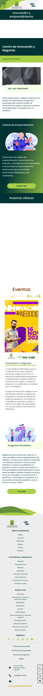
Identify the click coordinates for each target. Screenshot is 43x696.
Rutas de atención (20, 630)
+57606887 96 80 (20, 675)
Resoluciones (20, 606)
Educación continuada (20, 574)
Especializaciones (20, 564)
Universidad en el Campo (20, 580)
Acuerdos (20, 609)
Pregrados (20, 561)
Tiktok (27, 639)
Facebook (9, 639)
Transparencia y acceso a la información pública (20, 598)
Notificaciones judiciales (21, 650)
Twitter (13, 639)
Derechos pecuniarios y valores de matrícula (20, 616)
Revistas (20, 544)
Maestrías (20, 567)
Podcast (20, 547)
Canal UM (20, 538)
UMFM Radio (20, 541)
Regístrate (22, 186)
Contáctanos (18, 681)
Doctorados (20, 571)
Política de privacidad (21, 646)
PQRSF (21, 659)
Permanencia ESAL (20, 620)
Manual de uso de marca (20, 627)
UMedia (20, 535)
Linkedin (22, 639)
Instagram (18, 639)
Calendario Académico (20, 624)
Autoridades (20, 594)
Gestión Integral (20, 612)
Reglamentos (20, 602)
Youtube (32, 639)
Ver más (21, 491)
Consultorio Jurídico (20, 583)
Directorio (20, 551)
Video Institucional (20, 577)
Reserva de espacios (21, 655)
